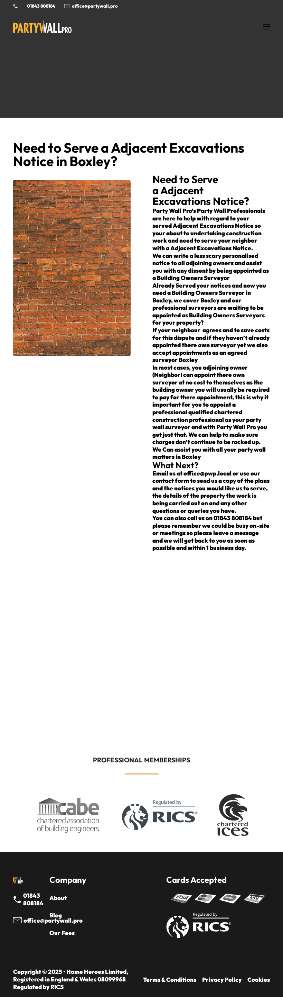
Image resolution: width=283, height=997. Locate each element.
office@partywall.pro (95, 6)
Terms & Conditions (169, 979)
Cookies (258, 979)
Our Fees (62, 932)
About (58, 897)
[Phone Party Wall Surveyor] (15, 6)
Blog (55, 915)
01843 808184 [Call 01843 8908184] (41, 6)
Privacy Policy (222, 979)
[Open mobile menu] (266, 26)
